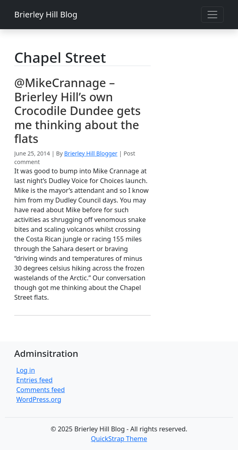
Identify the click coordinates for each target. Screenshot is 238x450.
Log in (25, 370)
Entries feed (34, 379)
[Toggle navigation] (212, 14)
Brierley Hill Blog (45, 14)
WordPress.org (38, 399)
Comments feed (40, 389)
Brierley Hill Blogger (90, 153)
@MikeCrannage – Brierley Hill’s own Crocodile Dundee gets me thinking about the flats (77, 110)
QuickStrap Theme (119, 438)
